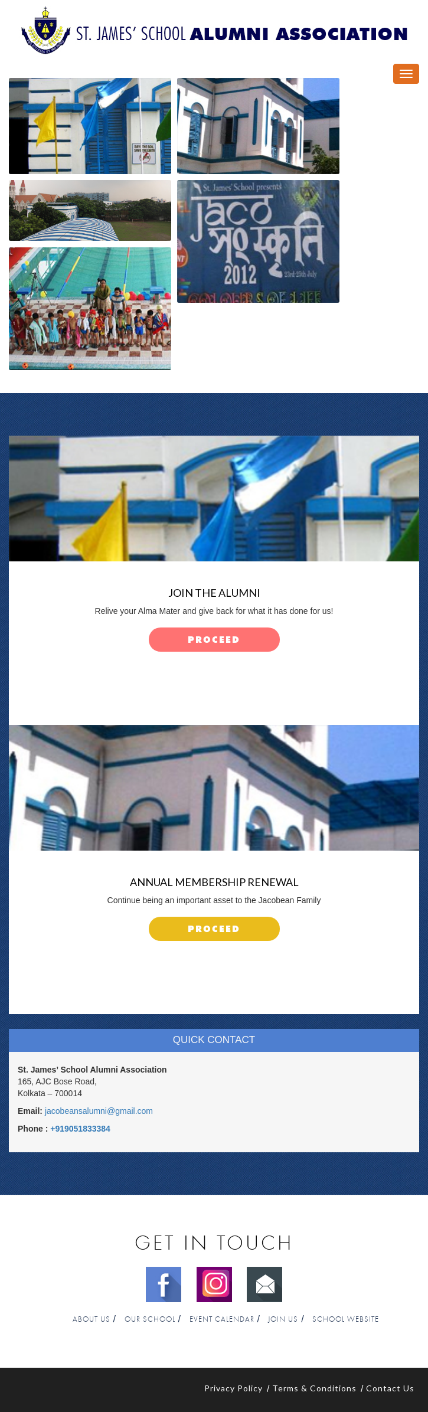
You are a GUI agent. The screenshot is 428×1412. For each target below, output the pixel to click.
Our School (150, 1319)
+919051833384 (80, 1128)
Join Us (283, 1319)
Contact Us (390, 1388)
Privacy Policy (233, 1388)
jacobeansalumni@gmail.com (99, 1111)
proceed (214, 640)
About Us (91, 1319)
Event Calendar (222, 1319)
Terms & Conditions (314, 1388)
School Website (345, 1319)
